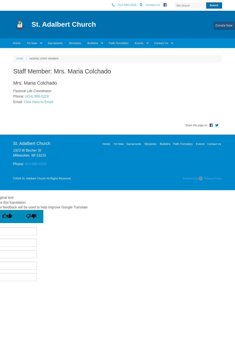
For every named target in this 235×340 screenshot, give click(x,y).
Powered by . (193, 178)
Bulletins (92, 43)
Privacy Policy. (213, 178)
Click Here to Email (38, 102)
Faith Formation (118, 43)
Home (17, 43)
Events (139, 43)
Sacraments (55, 43)
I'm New (32, 43)
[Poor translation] (31, 216)
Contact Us (161, 43)
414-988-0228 (36, 164)
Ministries (75, 43)
